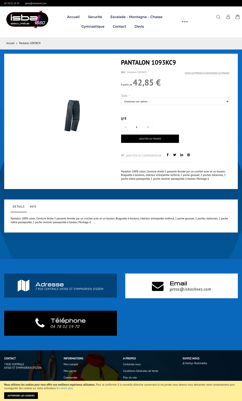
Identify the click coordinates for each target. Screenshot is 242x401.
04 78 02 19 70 (11, 3)
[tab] (19, 207)
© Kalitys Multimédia (194, 363)
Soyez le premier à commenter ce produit (207, 72)
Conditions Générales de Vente (140, 371)
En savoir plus (65, 388)
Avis (33, 206)
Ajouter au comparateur (143, 155)
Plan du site (130, 377)
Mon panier (70, 371)
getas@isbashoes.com (36, 3)
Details (19, 206)
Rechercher (218, 17)
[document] (121, 391)
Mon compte (71, 364)
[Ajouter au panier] (146, 139)
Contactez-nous (132, 364)
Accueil (10, 43)
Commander (71, 377)
